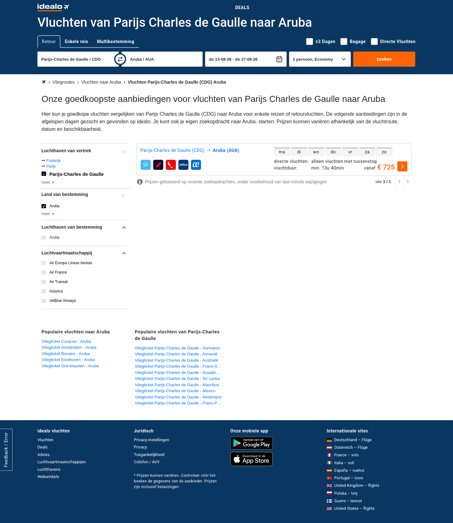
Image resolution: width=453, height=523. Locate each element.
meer (48, 182)
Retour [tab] (49, 41)
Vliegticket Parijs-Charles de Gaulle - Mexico (175, 390)
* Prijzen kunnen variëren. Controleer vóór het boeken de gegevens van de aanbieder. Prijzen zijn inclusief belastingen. (175, 481)
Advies (43, 454)
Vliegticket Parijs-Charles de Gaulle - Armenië (176, 354)
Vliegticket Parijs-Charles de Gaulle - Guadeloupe (180, 372)
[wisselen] (120, 59)
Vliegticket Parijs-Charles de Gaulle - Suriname (177, 348)
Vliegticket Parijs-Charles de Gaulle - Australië (176, 360)
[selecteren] (402, 166)
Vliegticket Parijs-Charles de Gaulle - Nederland (178, 397)
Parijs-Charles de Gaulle (76, 174)
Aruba (54, 206)
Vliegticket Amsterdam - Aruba (69, 347)
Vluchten (45, 439)
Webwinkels (48, 476)
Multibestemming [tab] (115, 41)
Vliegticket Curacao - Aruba (66, 341)
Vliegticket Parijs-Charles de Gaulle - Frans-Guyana (180, 366)
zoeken (384, 59)
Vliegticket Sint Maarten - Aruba (70, 366)
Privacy (140, 447)
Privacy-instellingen (151, 439)
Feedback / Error (5, 449)
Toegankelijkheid (149, 454)
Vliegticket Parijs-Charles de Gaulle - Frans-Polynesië (180, 403)
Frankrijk (53, 161)
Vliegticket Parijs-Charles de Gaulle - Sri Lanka (177, 378)
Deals (242, 7)
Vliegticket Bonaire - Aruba (66, 353)
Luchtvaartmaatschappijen (61, 461)
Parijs (51, 166)
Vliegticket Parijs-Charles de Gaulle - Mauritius (177, 384)
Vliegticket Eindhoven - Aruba (68, 359)
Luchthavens (48, 469)
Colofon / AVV (147, 461)
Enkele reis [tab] (76, 41)
